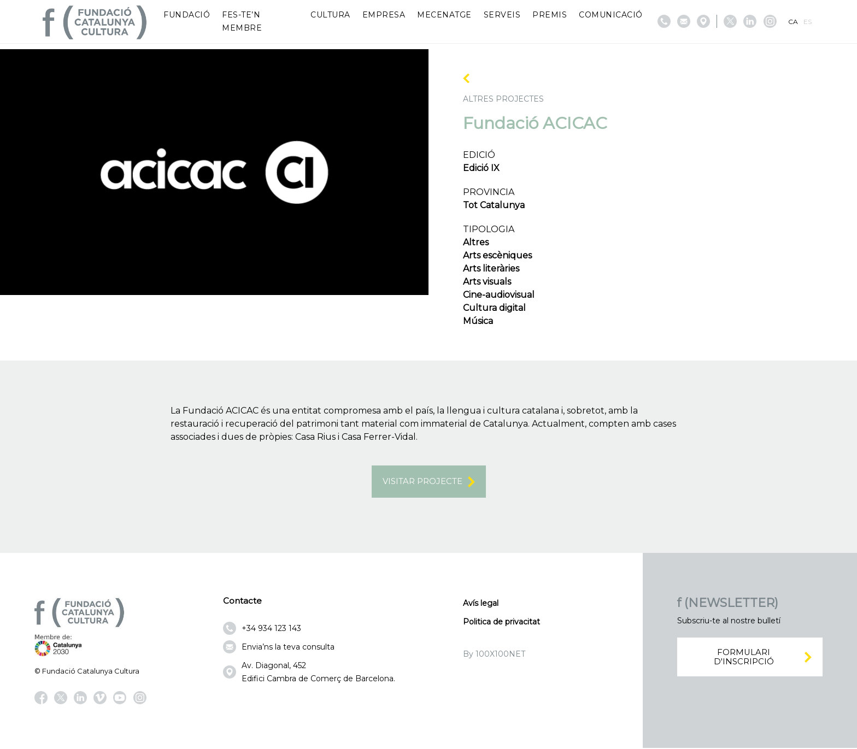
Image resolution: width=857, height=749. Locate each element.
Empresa (384, 15)
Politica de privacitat (501, 622)
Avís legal (480, 604)
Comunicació (611, 15)
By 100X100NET (494, 654)
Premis (549, 15)
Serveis (502, 15)
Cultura (330, 15)
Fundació (186, 15)
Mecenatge (444, 15)
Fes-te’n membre (242, 21)
